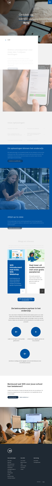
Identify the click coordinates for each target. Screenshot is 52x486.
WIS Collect (10, 460)
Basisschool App (11, 476)
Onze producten (12, 397)
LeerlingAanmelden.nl (12, 469)
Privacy (44, 481)
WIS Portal (9, 471)
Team (22, 464)
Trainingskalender (37, 462)
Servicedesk (23, 467)
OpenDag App (10, 472)
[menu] (50, 2)
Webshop (9, 462)
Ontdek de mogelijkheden (15, 163)
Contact (22, 469)
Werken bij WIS (23, 465)
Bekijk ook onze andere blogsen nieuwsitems (25, 299)
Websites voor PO (11, 465)
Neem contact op (24, 397)
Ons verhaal (23, 460)
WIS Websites (10, 467)
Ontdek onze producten (14, 230)
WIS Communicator (11, 464)
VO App (9, 474)
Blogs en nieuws (24, 462)
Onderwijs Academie (11, 478)
